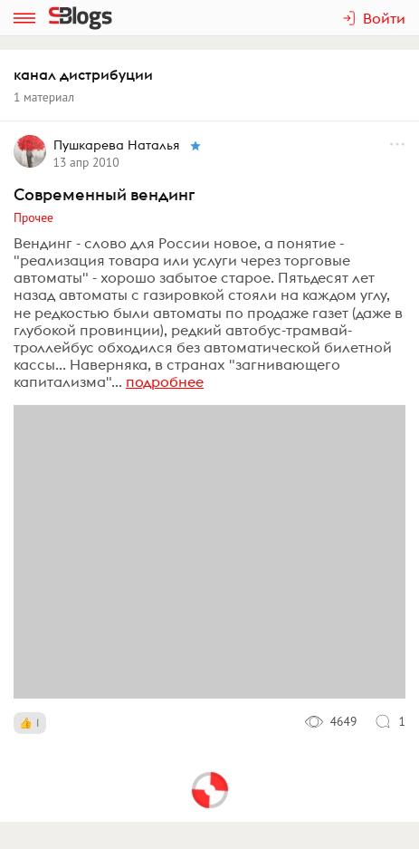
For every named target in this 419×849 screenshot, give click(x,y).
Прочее (33, 217)
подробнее (165, 381)
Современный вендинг (104, 194)
